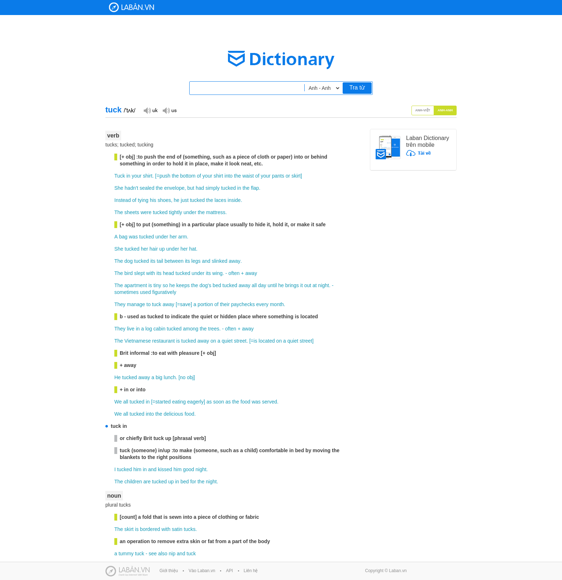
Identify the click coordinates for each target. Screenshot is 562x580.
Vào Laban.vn (202, 570)
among (190, 329)
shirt (147, 176)
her (173, 237)
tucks (190, 529)
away (234, 261)
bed (217, 285)
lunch (170, 377)
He (117, 377)
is (150, 285)
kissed (165, 469)
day (262, 285)
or (288, 176)
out (307, 285)
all (254, 285)
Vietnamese (137, 341)
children (133, 481)
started (163, 402)
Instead (122, 200)
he (177, 200)
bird (128, 273)
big (159, 377)
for (193, 481)
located (267, 341)
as (209, 402)
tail (160, 261)
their (225, 304)
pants (278, 176)
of (199, 176)
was (133, 237)
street (240, 341)
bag (123, 237)
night (323, 285)
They (119, 304)
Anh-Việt (422, 110)
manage (136, 304)
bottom (188, 176)
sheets (131, 212)
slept (139, 273)
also (162, 553)
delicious (173, 414)
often (233, 273)
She (118, 188)
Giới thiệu (168, 570)
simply (212, 188)
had (200, 188)
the (175, 176)
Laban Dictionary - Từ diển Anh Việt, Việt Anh (131, 7)
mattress (215, 212)
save (185, 304)
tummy (126, 553)
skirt (296, 176)
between (174, 261)
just (185, 200)
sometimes (126, 292)
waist (248, 176)
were (145, 212)
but (190, 188)
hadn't (131, 188)
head (168, 273)
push (164, 176)
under (190, 212)
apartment (135, 285)
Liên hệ (251, 570)
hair (153, 249)
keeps (183, 285)
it (301, 285)
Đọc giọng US (169, 110)
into (228, 176)
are (147, 481)
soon (218, 402)
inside (234, 200)
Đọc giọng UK (150, 110)
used (145, 292)
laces (220, 200)
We (118, 402)
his (153, 200)
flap (255, 188)
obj (190, 377)
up (162, 249)
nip (172, 553)
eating (179, 402)
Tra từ (357, 87)
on (213, 341)
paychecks (243, 304)
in (128, 176)
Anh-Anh (445, 110)
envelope (174, 188)
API (229, 570)
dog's (205, 285)
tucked (228, 188)
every (262, 304)
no (183, 377)
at (315, 285)
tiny (157, 285)
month (277, 304)
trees (213, 329)
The (118, 212)
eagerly (195, 402)
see (153, 553)
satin (177, 529)
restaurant (163, 341)
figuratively (164, 292)
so (165, 285)
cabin (159, 329)
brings (292, 285)
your (137, 176)
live (130, 329)
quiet (227, 341)
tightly (175, 212)
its (152, 261)
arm (182, 237)
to (149, 304)
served (269, 402)
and (206, 261)
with (150, 273)
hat (192, 249)
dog (128, 261)
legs (196, 261)
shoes (164, 200)
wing (217, 273)
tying (143, 200)
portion (205, 304)
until (272, 285)
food (245, 402)
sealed (146, 188)
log (148, 329)
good (188, 469)
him (137, 469)
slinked (220, 261)
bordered (150, 529)
